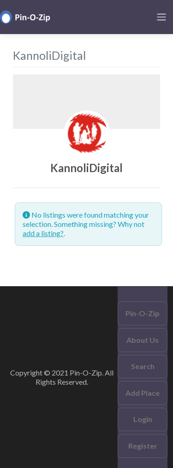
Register (142, 445)
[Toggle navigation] (161, 17)
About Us (142, 339)
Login (142, 419)
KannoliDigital (86, 167)
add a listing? (43, 233)
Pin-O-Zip (142, 313)
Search (143, 366)
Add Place (142, 392)
